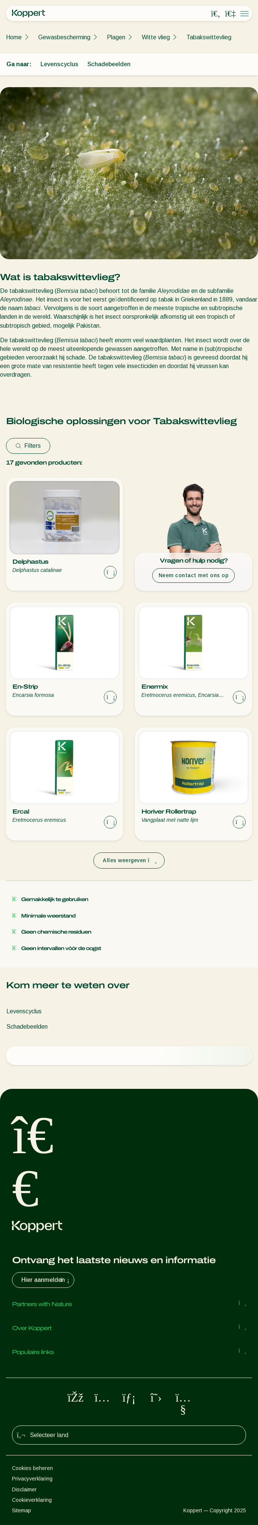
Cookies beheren (32, 1468)
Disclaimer (24, 1489)
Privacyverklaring (32, 1479)
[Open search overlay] (215, 13)
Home (14, 37)
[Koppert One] (230, 13)
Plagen (116, 37)
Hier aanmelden (46, 1280)
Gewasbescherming (64, 37)
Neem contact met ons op (194, 575)
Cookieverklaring (32, 1500)
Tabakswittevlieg (208, 37)
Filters (28, 446)
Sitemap (21, 1510)
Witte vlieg (156, 37)
